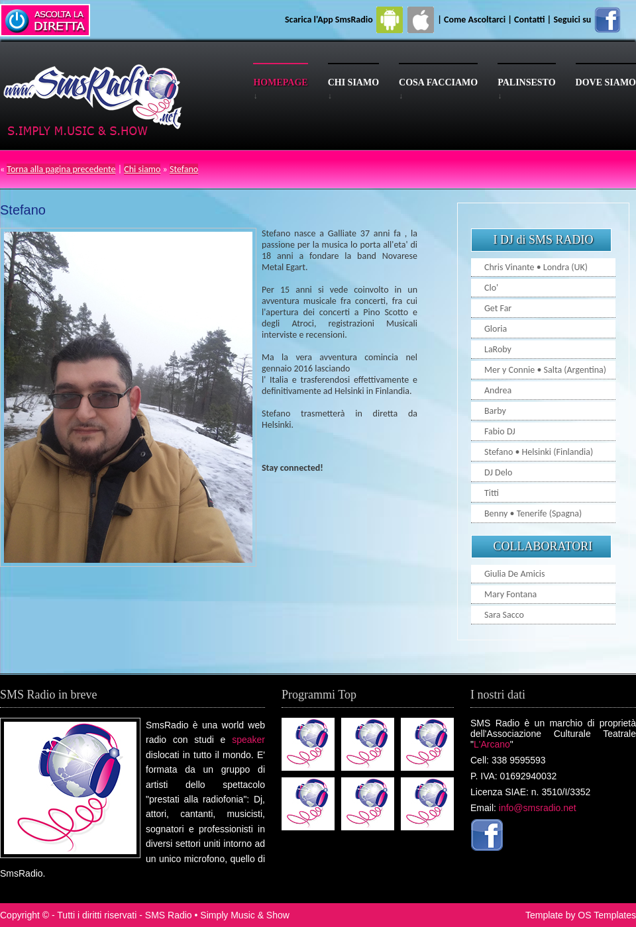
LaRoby (497, 349)
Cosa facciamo (438, 82)
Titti (491, 493)
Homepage (280, 82)
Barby (495, 410)
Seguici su (587, 19)
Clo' (491, 287)
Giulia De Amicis (514, 573)
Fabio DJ (499, 431)
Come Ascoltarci (475, 19)
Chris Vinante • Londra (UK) (536, 267)
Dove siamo (606, 82)
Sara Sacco (504, 614)
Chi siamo (353, 82)
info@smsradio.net (537, 808)
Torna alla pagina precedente (61, 169)
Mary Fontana (510, 594)
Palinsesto (526, 82)
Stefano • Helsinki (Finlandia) (538, 452)
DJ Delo (498, 472)
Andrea (497, 390)
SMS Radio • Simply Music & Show (217, 915)
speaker (248, 739)
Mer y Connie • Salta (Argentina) (545, 369)
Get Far (497, 308)
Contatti (529, 19)
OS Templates (607, 915)
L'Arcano (492, 744)
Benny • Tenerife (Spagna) (533, 513)
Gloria (495, 328)
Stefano (184, 169)
